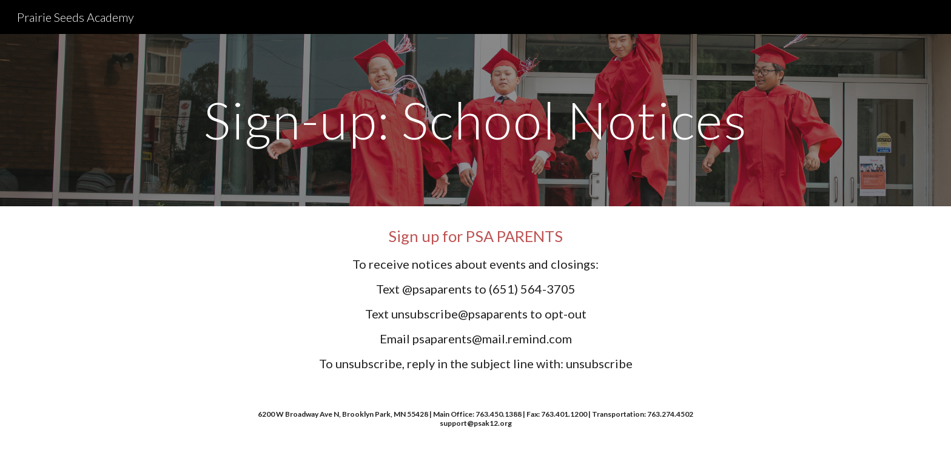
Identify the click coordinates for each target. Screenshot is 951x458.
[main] (475, 119)
